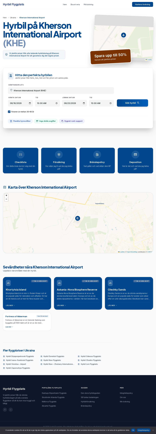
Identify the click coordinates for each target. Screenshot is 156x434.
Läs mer (10, 305)
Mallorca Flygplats (49, 402)
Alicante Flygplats (49, 406)
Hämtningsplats (16, 85)
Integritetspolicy (126, 393)
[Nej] (153, 430)
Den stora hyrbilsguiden (90, 393)
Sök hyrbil (132, 103)
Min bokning (88, 4)
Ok (133, 430)
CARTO (149, 252)
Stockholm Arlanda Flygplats (53, 397)
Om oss (123, 397)
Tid (36, 97)
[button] (123, 36)
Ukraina (13, 18)
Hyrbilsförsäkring (88, 402)
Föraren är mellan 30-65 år (21, 112)
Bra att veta (75, 4)
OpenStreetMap (132, 252)
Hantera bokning (142, 4)
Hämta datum (14, 97)
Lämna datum (68, 97)
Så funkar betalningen (90, 397)
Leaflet (148, 60)
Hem (65, 4)
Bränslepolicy (86, 406)
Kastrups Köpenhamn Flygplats (54, 393)
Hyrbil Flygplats (13, 4)
